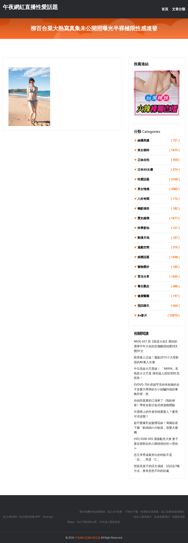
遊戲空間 (159, 247)
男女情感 (159, 189)
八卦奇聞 (159, 198)
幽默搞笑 (159, 208)
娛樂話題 (159, 257)
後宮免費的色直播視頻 (92, 511)
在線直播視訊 (162, 516)
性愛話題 (159, 179)
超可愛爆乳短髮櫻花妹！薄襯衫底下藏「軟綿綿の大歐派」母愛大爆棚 (156, 427)
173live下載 (131, 511)
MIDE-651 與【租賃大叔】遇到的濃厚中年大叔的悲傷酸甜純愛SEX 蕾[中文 (155, 346)
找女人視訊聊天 (143, 516)
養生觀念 (159, 286)
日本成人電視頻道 (109, 521)
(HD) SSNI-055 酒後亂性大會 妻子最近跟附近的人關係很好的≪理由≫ (156, 443)
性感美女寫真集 (150, 511)
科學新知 (159, 228)
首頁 (165, 9)
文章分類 (178, 9)
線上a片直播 (115, 511)
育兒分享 (159, 276)
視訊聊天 (159, 305)
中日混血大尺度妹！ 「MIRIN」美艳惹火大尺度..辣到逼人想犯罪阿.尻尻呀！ (157, 373)
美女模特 (159, 150)
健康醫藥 (159, 296)
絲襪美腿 (159, 140)
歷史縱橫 (159, 218)
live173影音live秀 (87, 521)
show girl (48, 516)
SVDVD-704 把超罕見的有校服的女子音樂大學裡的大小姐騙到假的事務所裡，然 (157, 389)
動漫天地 (159, 237)
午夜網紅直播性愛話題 (30, 7)
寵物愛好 (159, 266)
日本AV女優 (159, 169)
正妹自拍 (159, 160)
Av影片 (159, 315)
